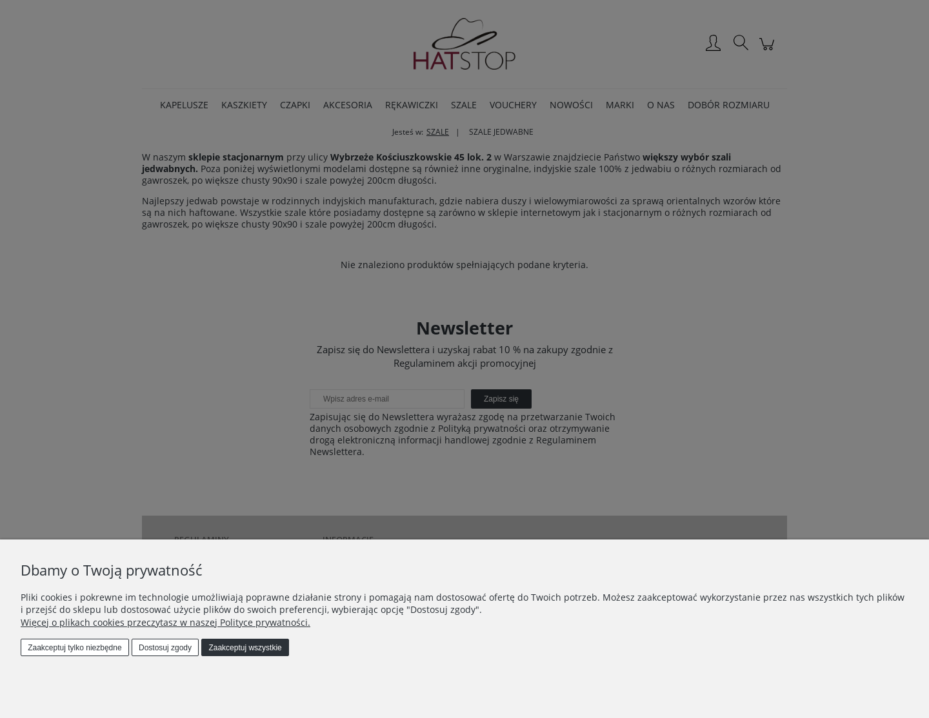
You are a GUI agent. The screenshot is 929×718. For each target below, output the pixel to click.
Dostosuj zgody (165, 647)
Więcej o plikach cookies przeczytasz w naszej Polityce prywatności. (165, 622)
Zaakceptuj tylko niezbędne (74, 647)
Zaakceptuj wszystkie (244, 647)
